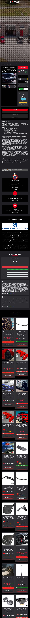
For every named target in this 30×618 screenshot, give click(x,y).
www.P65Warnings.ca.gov (6, 170)
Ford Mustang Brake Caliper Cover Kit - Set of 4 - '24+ (8, 425)
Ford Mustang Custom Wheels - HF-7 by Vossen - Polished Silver (21, 425)
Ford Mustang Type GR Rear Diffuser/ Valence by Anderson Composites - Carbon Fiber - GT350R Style (8, 458)
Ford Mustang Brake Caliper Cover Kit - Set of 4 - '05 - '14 (21, 364)
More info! (26, 76)
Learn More (23, 98)
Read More (15, 200)
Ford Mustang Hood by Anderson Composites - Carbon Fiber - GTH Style (8, 517)
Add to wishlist (26, 89)
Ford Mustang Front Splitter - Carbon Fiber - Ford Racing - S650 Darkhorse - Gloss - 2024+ (22, 488)
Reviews (15, 112)
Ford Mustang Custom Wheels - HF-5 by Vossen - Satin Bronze (8, 579)
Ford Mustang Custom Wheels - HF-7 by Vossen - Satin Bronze (8, 333)
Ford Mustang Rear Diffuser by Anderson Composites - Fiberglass (8, 487)
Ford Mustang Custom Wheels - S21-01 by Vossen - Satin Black (22, 394)
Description (15, 109)
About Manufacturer (15, 117)
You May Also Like (15, 114)
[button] (15, 78)
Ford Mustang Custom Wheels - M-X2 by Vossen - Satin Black (22, 548)
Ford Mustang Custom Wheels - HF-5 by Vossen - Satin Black (8, 364)
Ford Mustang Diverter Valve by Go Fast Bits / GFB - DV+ (22, 610)
